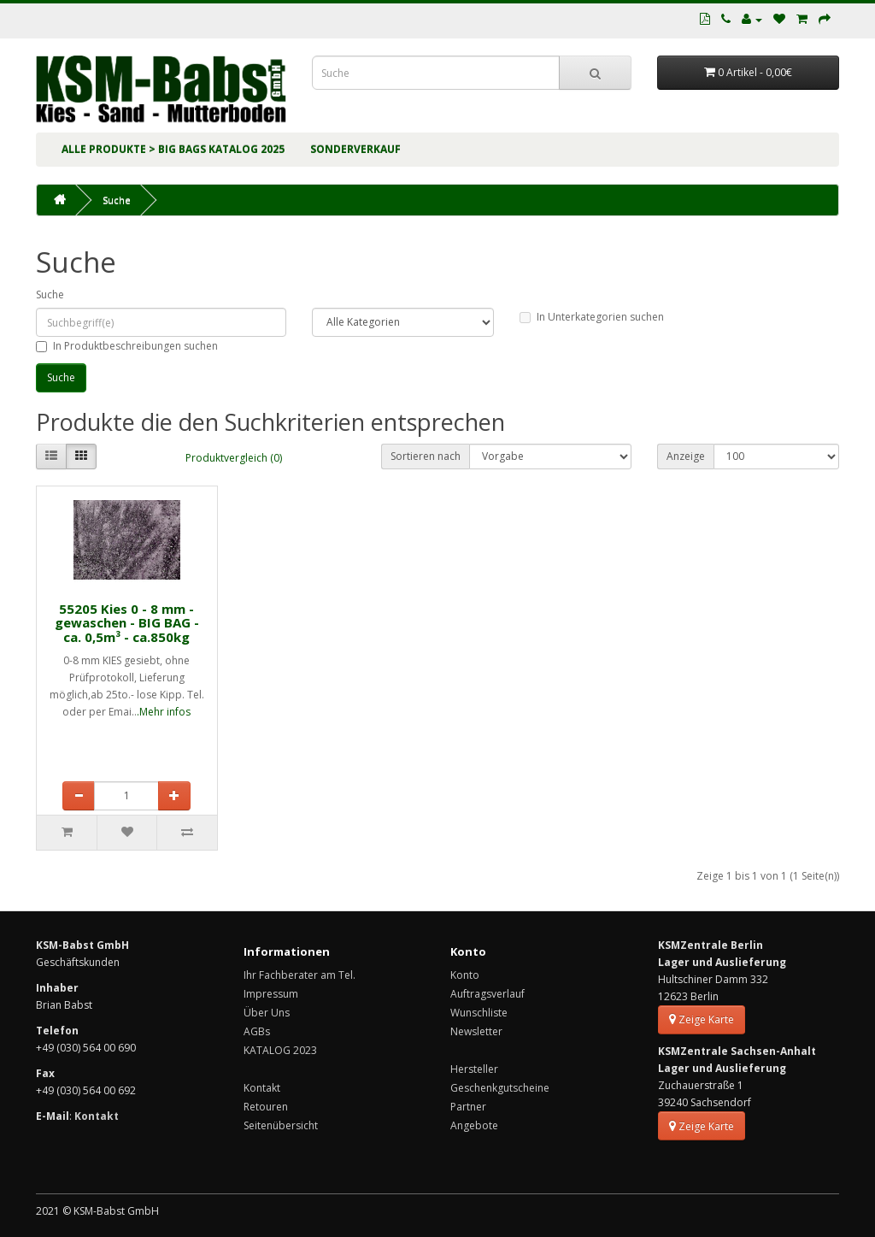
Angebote (474, 1125)
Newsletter (476, 1031)
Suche (117, 199)
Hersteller (474, 1069)
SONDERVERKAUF (355, 149)
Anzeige (686, 456)
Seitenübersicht (281, 1125)
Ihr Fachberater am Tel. (299, 975)
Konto (464, 975)
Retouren (266, 1106)
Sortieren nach (426, 456)
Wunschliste (479, 1012)
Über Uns (267, 1012)
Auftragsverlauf (487, 994)
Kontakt (262, 1088)
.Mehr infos (164, 711)
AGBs (257, 1031)
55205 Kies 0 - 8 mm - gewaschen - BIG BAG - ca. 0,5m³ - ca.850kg (127, 622)
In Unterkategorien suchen (592, 316)
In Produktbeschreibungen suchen (127, 346)
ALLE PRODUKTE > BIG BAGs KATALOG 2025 (173, 149)
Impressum (271, 994)
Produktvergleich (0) (233, 458)
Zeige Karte (701, 1019)
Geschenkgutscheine (499, 1088)
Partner (468, 1106)
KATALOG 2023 (280, 1050)
